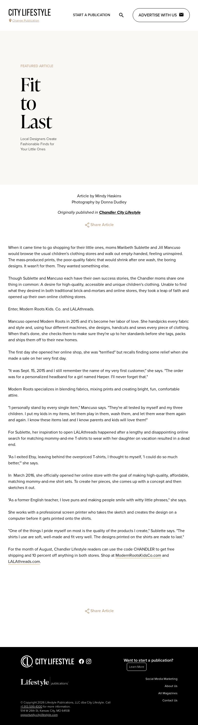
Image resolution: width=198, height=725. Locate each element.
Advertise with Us (161, 15)
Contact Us (170, 700)
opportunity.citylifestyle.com (39, 715)
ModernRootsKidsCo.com (138, 555)
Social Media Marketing (161, 679)
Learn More (136, 667)
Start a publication (91, 15)
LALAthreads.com (24, 561)
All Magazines (168, 693)
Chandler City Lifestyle (120, 212)
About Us (171, 686)
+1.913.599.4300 (31, 706)
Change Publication (23, 20)
